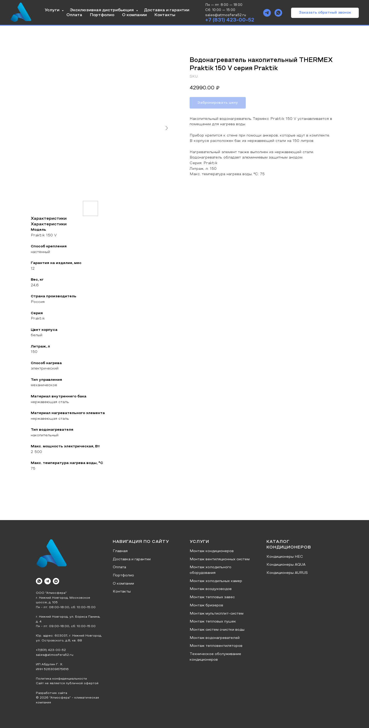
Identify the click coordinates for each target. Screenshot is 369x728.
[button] (325, 13)
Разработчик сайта (51, 693)
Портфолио (102, 15)
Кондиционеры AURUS (287, 573)
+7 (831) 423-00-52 (229, 20)
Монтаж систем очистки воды (217, 629)
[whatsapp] (278, 13)
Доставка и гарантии (166, 10)
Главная (120, 551)
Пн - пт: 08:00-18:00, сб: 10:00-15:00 (66, 607)
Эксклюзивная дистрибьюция (102, 10)
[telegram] (267, 13)
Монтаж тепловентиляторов (216, 646)
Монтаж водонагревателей (215, 638)
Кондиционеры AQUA (285, 564)
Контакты (165, 15)
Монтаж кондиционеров (212, 551)
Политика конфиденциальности (61, 679)
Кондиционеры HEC (284, 556)
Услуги (52, 10)
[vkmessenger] (56, 581)
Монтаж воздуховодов (211, 589)
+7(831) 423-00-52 (51, 650)
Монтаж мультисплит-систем (216, 613)
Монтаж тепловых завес (212, 597)
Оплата (74, 15)
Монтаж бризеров (206, 605)
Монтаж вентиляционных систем (220, 559)
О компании (134, 15)
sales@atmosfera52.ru (54, 655)
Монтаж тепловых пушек (213, 621)
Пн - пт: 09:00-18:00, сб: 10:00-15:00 (66, 626)
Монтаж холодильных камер (216, 581)
